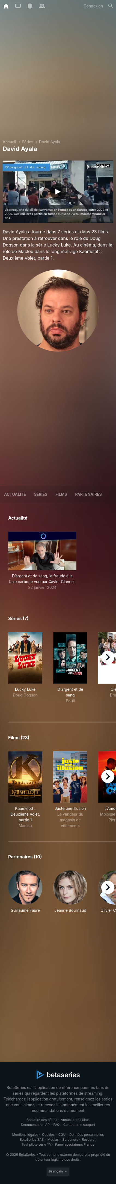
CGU (62, 1135)
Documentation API (35, 1125)
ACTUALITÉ (15, 494)
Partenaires (88, 494)
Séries (27, 141)
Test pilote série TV (36, 1144)
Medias (53, 1139)
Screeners (70, 1139)
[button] (42, 561)
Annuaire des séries (41, 1120)
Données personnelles (86, 1135)
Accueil (9, 141)
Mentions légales (25, 1135)
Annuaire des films (75, 1120)
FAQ (56, 1125)
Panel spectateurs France (74, 1144)
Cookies (48, 1135)
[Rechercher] (111, 6)
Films (61, 494)
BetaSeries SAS (32, 1139)
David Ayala (49, 141)
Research (89, 1139)
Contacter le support (79, 1125)
